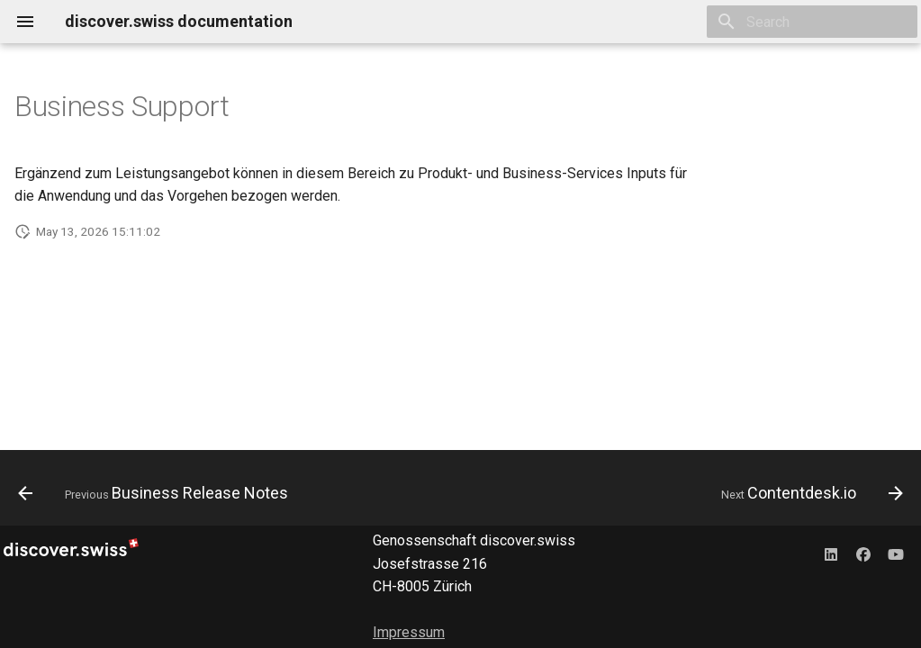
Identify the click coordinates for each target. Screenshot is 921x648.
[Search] (812, 21)
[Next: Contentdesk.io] (808, 493)
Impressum (409, 632)
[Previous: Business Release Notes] (157, 493)
